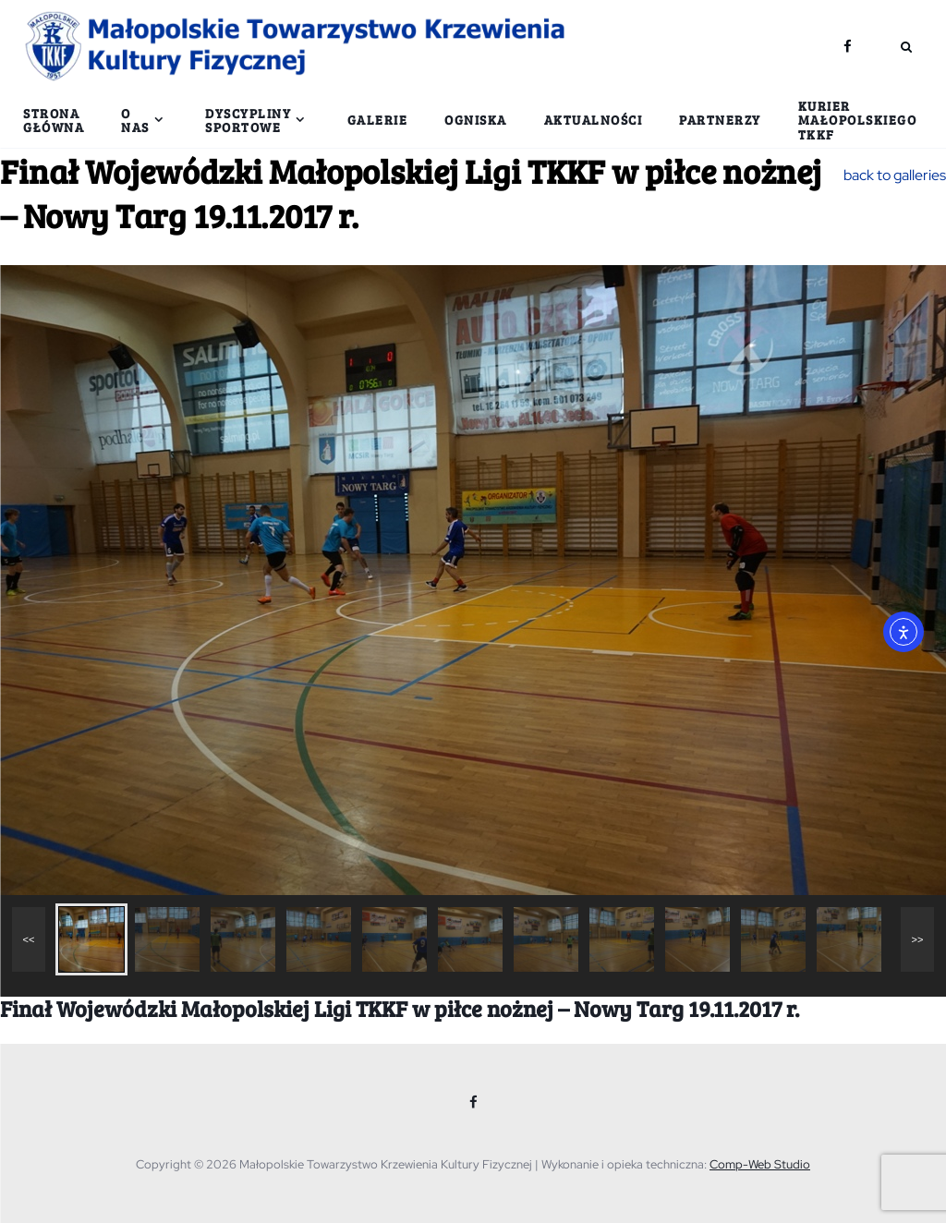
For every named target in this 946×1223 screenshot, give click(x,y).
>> (918, 939)
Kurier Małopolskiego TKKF (857, 120)
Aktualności (593, 119)
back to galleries (894, 175)
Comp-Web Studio (760, 1164)
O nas (135, 120)
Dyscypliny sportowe (248, 120)
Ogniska (475, 119)
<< (29, 939)
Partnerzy (720, 119)
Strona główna (53, 120)
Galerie (377, 119)
